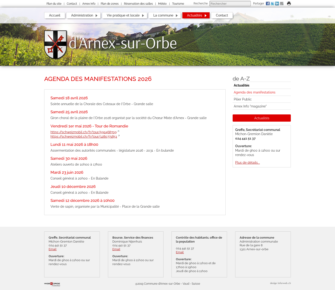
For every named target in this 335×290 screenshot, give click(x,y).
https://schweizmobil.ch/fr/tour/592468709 (83, 132)
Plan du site (54, 3)
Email (53, 249)
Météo (162, 3)
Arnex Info (88, 3)
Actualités (194, 15)
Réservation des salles (138, 3)
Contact (72, 3)
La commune (163, 15)
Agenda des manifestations (254, 92)
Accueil (54, 15)
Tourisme (178, 3)
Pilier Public (243, 99)
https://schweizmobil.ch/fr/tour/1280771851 (83, 136)
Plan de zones (110, 3)
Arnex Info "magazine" (250, 106)
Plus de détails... (247, 162)
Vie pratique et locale (123, 15)
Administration (82, 15)
